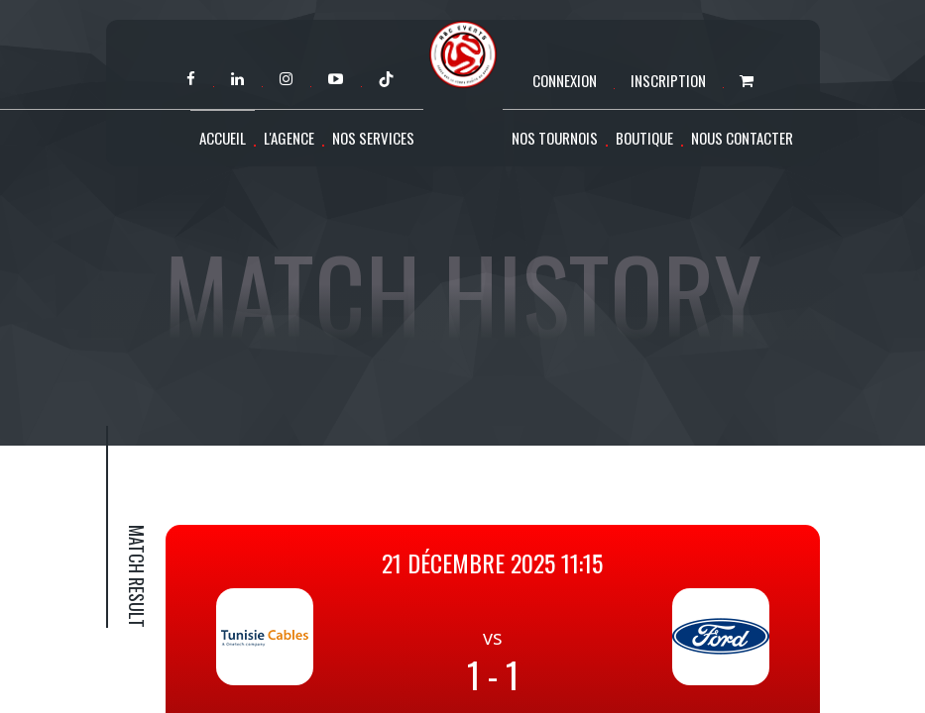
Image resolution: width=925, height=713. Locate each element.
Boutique (644, 138)
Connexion (564, 80)
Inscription (668, 80)
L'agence (289, 138)
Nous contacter (742, 138)
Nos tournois (555, 138)
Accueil (222, 138)
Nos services (373, 138)
